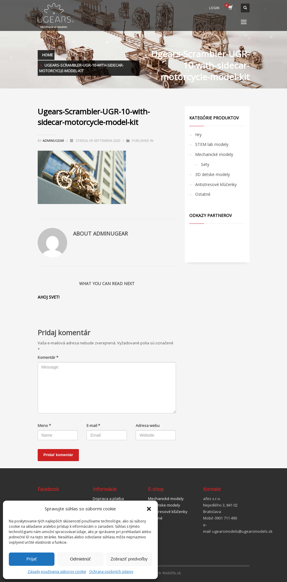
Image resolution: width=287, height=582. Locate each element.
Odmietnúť (80, 558)
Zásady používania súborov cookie (57, 571)
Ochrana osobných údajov (111, 571)
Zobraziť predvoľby (128, 558)
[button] (149, 509)
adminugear (54, 140)
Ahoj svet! (48, 297)
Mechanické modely (214, 154)
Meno (44, 425)
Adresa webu (148, 425)
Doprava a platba (108, 498)
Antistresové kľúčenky (216, 184)
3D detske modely (212, 174)
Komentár (48, 357)
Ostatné (202, 194)
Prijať (31, 558)
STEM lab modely (211, 144)
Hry (198, 134)
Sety (205, 164)
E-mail (93, 425)
